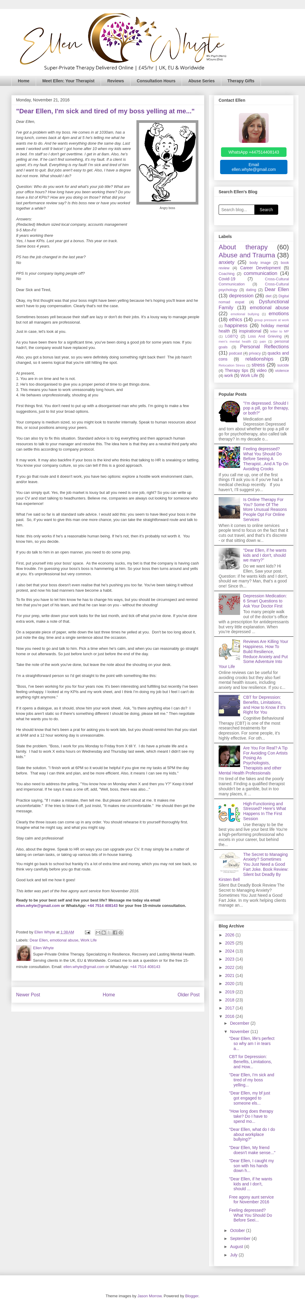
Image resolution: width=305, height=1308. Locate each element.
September (240, 1238)
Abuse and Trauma (247, 255)
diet (268, 296)
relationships (259, 359)
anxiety (226, 262)
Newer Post (28, 994)
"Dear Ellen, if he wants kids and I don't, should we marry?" (265, 555)
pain (263, 341)
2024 (230, 951)
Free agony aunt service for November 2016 (251, 1200)
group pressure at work (271, 320)
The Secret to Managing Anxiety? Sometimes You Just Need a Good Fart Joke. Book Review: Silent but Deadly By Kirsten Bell (253, 867)
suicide (283, 365)
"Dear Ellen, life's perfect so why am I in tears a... (251, 1043)
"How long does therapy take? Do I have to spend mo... (251, 1116)
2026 (230, 935)
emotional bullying (245, 314)
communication (260, 273)
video (262, 370)
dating (251, 290)
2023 (230, 959)
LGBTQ (231, 336)
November (240, 1031)
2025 (230, 943)
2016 (230, 1016)
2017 (230, 1008)
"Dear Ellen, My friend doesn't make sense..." (252, 1150)
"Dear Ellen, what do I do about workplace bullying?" (252, 1134)
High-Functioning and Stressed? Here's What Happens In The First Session (264, 811)
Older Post (189, 994)
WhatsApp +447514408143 (253, 152)
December (240, 1023)
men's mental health (235, 341)
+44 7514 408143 (103, 905)
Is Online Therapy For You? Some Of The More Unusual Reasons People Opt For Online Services (265, 509)
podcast (235, 353)
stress (258, 365)
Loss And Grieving (264, 336)
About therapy (243, 247)
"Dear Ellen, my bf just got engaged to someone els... (249, 1098)
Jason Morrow (149, 1296)
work (228, 375)
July (234, 1255)
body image (260, 263)
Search (266, 209)
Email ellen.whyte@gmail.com (254, 167)
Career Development (260, 267)
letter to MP (279, 331)
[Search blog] (236, 210)
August (237, 1246)
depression (241, 296)
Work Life (88, 940)
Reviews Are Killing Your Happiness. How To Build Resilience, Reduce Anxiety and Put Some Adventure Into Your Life (253, 654)
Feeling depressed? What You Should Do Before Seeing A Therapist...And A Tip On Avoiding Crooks (266, 458)
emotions (279, 313)
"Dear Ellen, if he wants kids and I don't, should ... (250, 1183)
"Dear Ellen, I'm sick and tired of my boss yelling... (251, 1079)
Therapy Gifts (241, 80)
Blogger (191, 1296)
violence (282, 371)
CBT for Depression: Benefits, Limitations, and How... (250, 1061)
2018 (230, 1000)
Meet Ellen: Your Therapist (68, 80)
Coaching (226, 274)
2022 (230, 967)
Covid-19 (227, 278)
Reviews (115, 80)
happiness (236, 325)
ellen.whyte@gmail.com (38, 905)
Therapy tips (236, 370)
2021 (230, 975)
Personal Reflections (264, 347)
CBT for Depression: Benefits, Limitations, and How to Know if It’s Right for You (264, 705)
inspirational (250, 331)
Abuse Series (201, 80)
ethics (235, 319)
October (238, 1230)
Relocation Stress (232, 365)
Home (23, 80)
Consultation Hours (156, 80)
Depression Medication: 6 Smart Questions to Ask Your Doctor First (265, 600)
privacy (255, 353)
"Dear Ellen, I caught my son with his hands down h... (251, 1165)
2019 (230, 991)
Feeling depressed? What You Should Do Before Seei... (250, 1215)
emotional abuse (64, 940)
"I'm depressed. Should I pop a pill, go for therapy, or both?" (266, 408)
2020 (230, 983)
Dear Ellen (39, 940)
